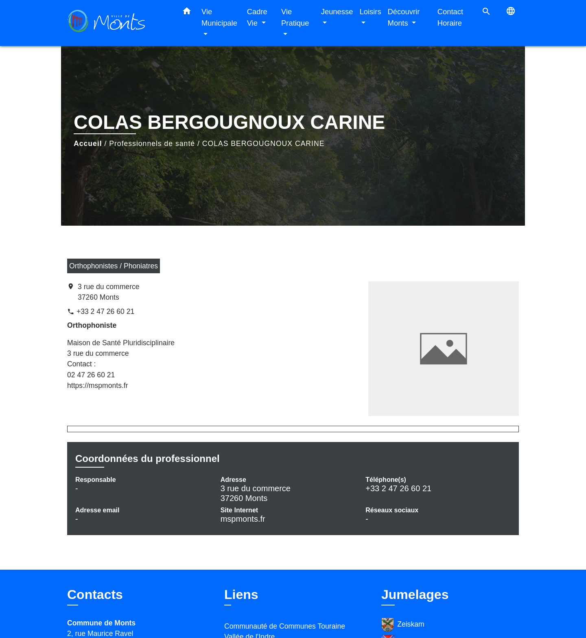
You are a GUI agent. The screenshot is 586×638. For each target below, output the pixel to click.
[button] (186, 12)
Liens (241, 594)
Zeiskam (402, 625)
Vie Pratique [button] (295, 17)
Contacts (95, 594)
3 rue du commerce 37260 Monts (109, 292)
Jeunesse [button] (337, 11)
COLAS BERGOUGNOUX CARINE (263, 143)
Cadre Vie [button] (257, 17)
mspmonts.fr (243, 518)
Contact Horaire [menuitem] (450, 17)
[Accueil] (118, 23)
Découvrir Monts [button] (404, 17)
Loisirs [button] (370, 11)
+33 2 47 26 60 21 (105, 311)
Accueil (88, 143)
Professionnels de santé (152, 143)
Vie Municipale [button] (219, 17)
